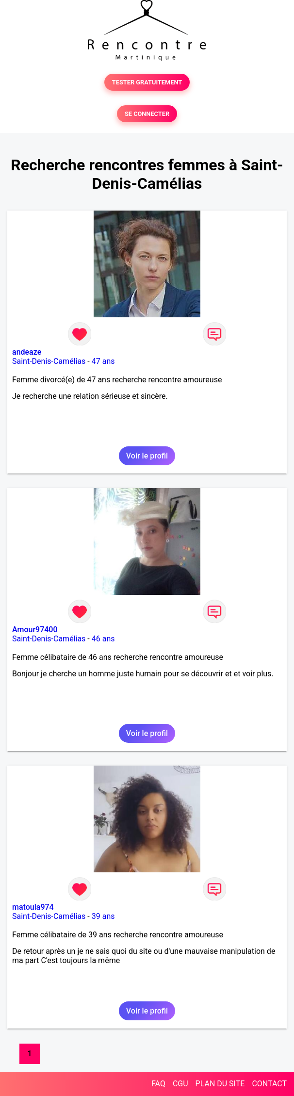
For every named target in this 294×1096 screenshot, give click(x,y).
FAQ (158, 1083)
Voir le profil (147, 455)
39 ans (103, 916)
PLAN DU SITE (220, 1083)
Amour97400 (35, 629)
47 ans (103, 361)
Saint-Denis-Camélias (48, 361)
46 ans (103, 638)
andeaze (26, 352)
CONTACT (269, 1083)
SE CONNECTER (147, 113)
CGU (180, 1083)
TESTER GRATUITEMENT (147, 82)
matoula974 (33, 907)
